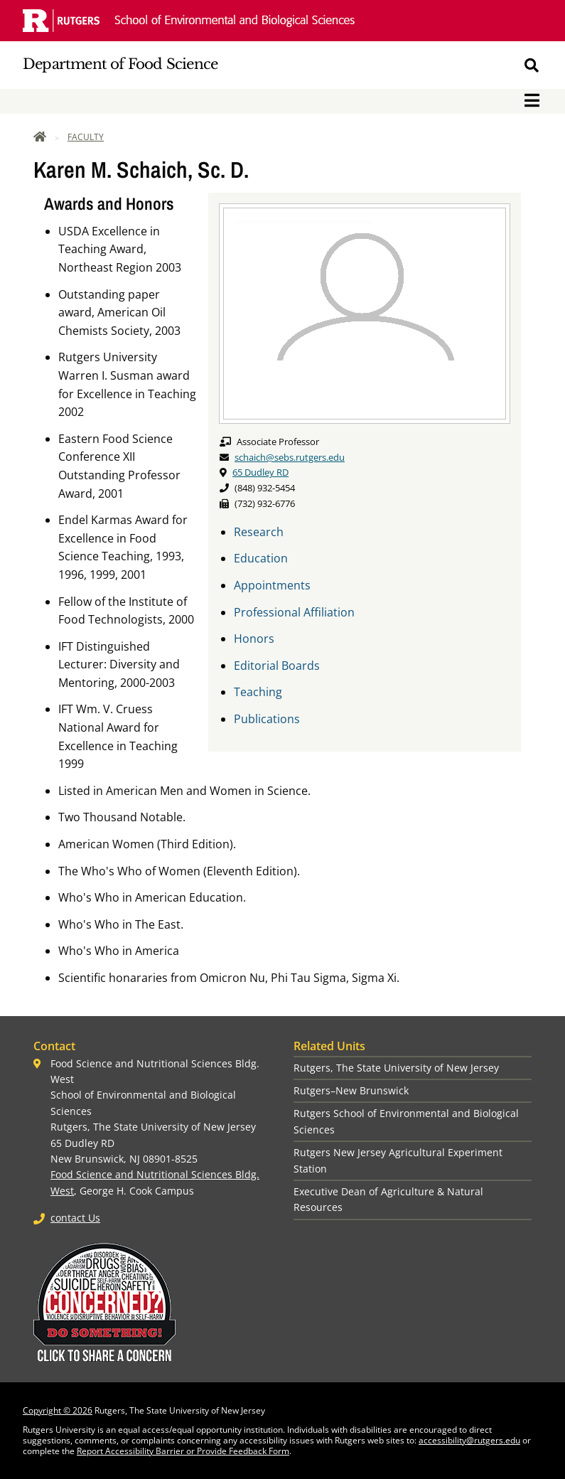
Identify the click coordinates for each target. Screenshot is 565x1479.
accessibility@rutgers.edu (469, 1440)
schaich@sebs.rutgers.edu (290, 457)
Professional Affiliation (294, 612)
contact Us (75, 1217)
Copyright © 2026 (57, 1410)
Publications (267, 719)
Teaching (258, 692)
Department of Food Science (120, 64)
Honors (254, 638)
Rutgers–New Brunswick (351, 1090)
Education (261, 558)
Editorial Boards (277, 665)
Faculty (86, 137)
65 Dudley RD (260, 472)
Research (259, 532)
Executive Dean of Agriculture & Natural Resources (388, 1199)
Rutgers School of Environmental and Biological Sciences (406, 1121)
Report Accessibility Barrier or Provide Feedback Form (183, 1451)
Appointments (272, 585)
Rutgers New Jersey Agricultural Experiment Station (398, 1160)
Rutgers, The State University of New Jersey (396, 1067)
